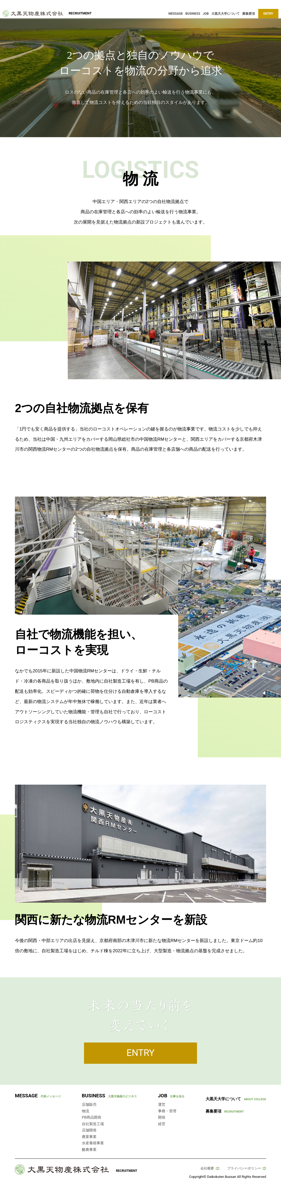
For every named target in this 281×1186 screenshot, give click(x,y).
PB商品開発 (92, 1117)
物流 (85, 1111)
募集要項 (248, 13)
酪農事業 (89, 1149)
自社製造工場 (93, 1124)
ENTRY (268, 13)
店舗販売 (89, 1104)
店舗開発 (89, 1130)
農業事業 (89, 1137)
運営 (161, 1104)
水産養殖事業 (93, 1143)
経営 (161, 1124)
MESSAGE (175, 13)
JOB (206, 13)
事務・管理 (167, 1111)
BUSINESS (193, 13)
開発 (161, 1117)
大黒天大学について (225, 13)
